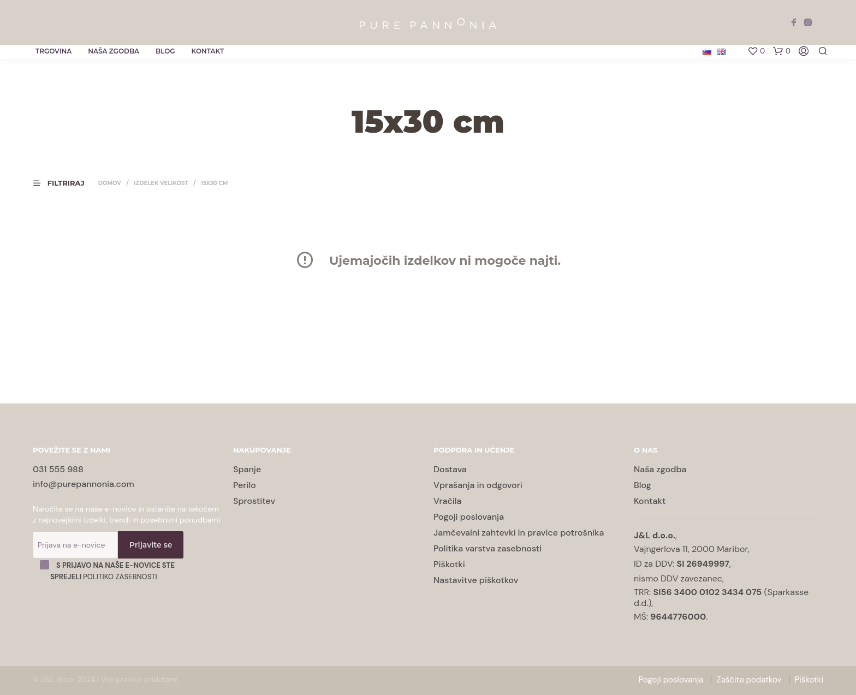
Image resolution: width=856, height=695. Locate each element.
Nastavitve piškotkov (475, 580)
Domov (109, 183)
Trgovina (53, 51)
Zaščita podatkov (749, 679)
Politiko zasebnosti (120, 576)
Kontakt (208, 51)
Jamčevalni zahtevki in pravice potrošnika (518, 532)
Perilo (244, 485)
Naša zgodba (113, 51)
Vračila (447, 501)
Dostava (450, 469)
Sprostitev (254, 501)
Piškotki (449, 564)
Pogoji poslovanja (468, 516)
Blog (165, 51)
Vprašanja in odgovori (477, 485)
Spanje (247, 469)
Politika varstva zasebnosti (487, 548)
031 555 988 (58, 469)
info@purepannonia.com (83, 484)
